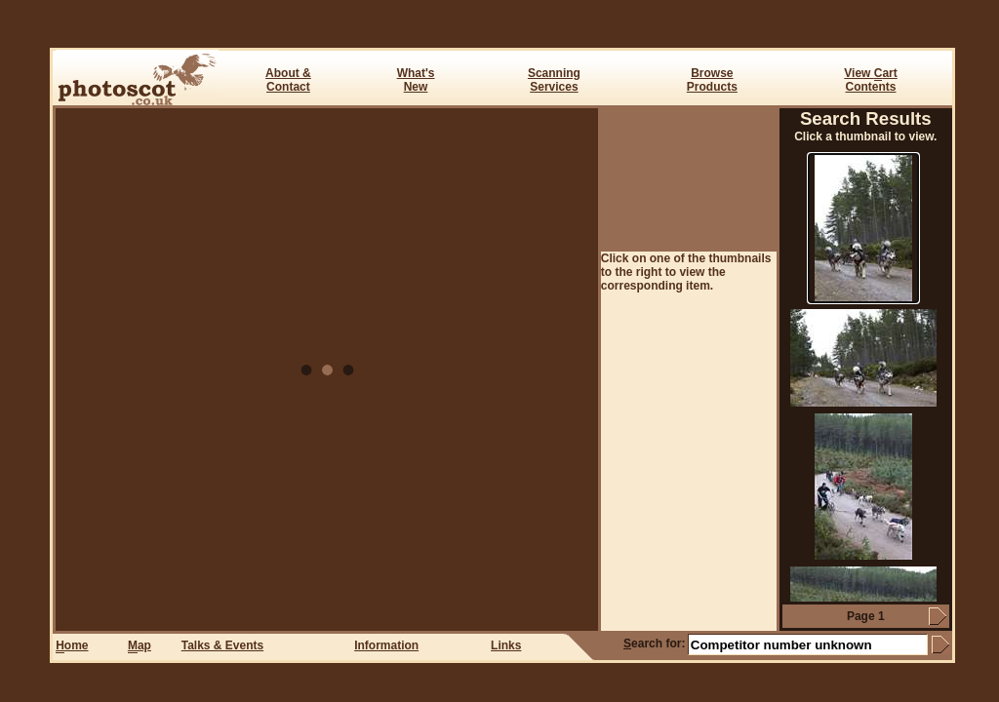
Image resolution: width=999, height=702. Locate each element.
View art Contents (870, 80)
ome (72, 646)
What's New (416, 80)
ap (139, 646)
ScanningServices (554, 80)
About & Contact (288, 80)
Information (386, 645)
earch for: (654, 643)
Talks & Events (222, 645)
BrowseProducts (712, 80)
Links (506, 645)
